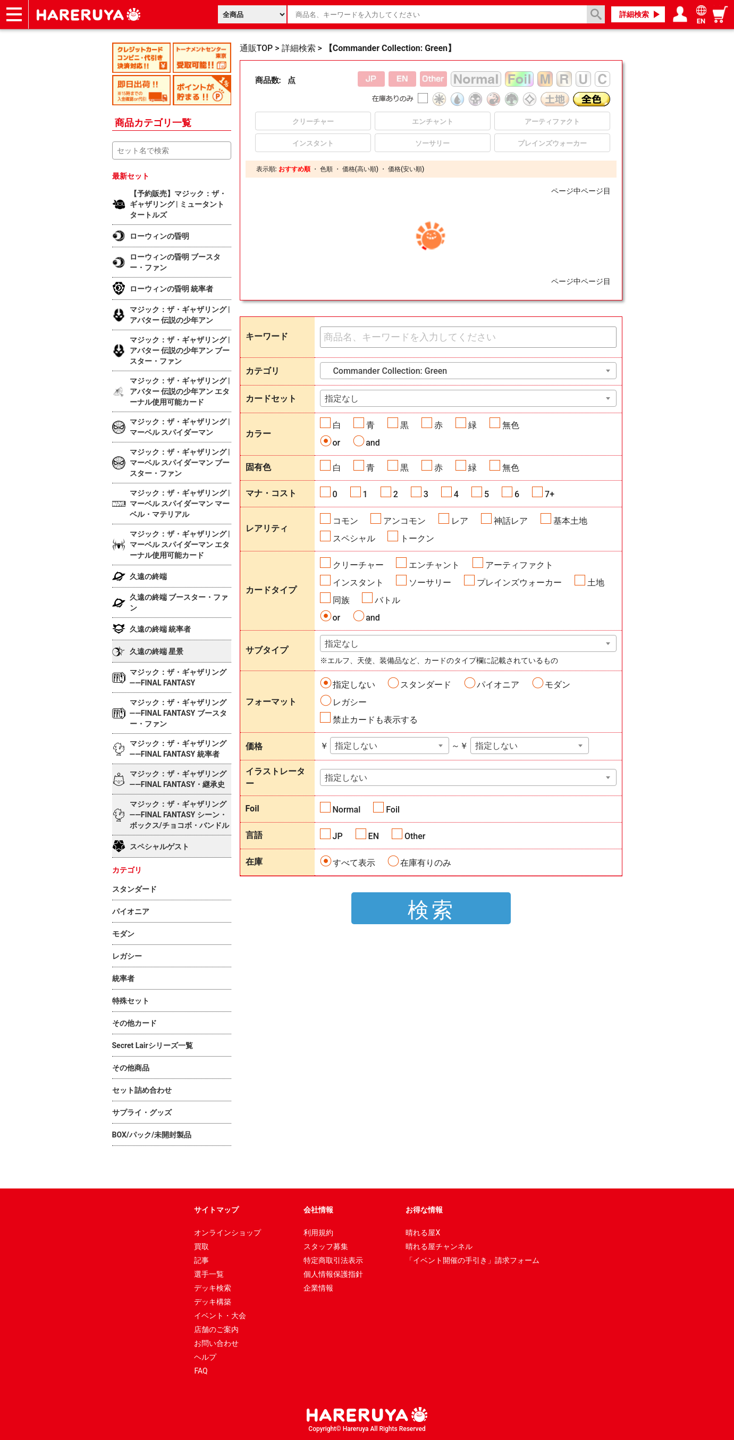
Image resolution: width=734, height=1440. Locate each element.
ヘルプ (205, 1357)
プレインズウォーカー (519, 582)
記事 (201, 1260)
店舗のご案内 (216, 1329)
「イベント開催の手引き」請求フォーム (472, 1260)
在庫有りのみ (425, 863)
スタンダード (425, 685)
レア (459, 521)
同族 (341, 600)
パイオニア (498, 685)
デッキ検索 (212, 1288)
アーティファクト (519, 565)
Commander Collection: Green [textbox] (386, 371)
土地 (595, 582)
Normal (347, 810)
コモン (345, 521)
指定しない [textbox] (356, 746)
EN (373, 836)
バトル (387, 600)
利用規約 (318, 1232)
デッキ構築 (212, 1301)
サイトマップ (216, 1209)
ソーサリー (430, 582)
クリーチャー (358, 565)
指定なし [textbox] (342, 399)
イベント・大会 (220, 1315)
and (373, 443)
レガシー (350, 702)
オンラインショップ (227, 1232)
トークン (417, 538)
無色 (510, 425)
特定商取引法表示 (333, 1260)
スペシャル (354, 538)
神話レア (511, 521)
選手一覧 (209, 1274)
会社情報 (318, 1209)
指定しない (354, 685)
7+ (549, 494)
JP (338, 836)
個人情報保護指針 (333, 1274)
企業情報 (318, 1288)
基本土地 (570, 521)
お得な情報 (424, 1209)
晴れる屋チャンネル (439, 1246)
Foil (393, 810)
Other (414, 836)
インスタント (358, 582)
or (337, 443)
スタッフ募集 (325, 1246)
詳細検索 (634, 14)
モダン (557, 685)
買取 (201, 1246)
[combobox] (468, 370)
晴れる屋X (423, 1232)
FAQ (200, 1371)
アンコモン (404, 521)
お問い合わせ (216, 1343)
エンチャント (434, 565)
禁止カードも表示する (375, 720)
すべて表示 (354, 863)
